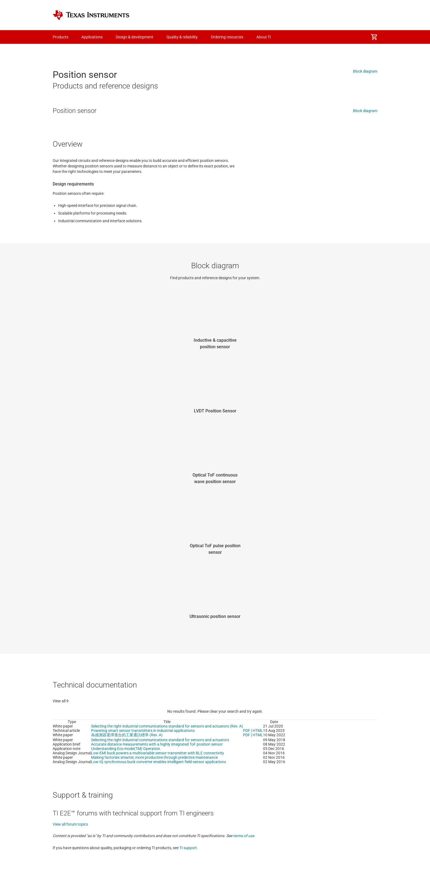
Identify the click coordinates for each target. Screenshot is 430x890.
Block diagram (365, 71)
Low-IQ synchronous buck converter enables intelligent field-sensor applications (158, 762)
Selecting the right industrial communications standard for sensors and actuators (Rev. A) (167, 726)
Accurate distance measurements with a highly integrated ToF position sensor (157, 744)
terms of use (243, 836)
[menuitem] (374, 37)
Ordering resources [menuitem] (227, 37)
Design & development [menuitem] (134, 37)
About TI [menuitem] (263, 37)
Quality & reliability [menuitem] (182, 37)
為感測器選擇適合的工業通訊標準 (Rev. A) (127, 735)
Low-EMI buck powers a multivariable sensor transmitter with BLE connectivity (157, 753)
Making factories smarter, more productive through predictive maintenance (154, 757)
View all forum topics (70, 824)
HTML (258, 730)
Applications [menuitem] (92, 37)
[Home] (91, 15)
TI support (188, 848)
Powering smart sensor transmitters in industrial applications (143, 730)
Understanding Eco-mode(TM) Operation (125, 748)
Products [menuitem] (60, 37)
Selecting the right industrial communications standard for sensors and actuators (160, 740)
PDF (246, 730)
